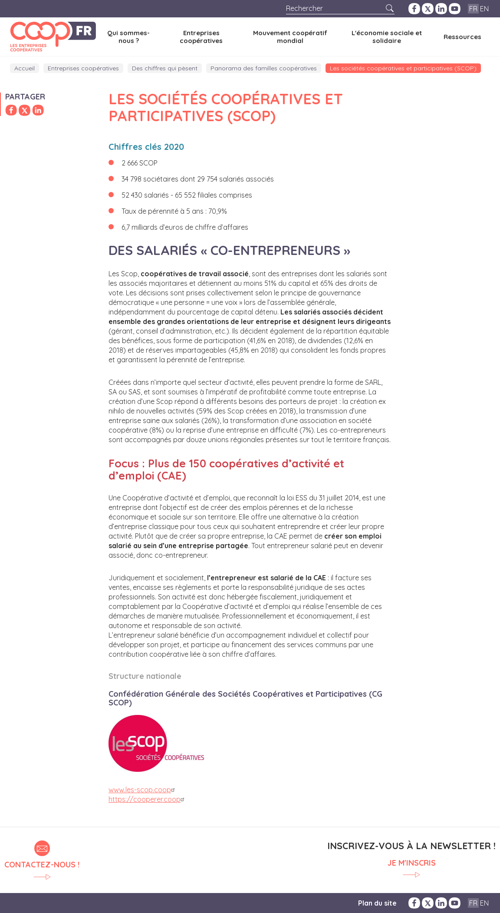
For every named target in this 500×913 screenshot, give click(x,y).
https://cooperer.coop (148, 799)
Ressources (462, 37)
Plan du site (377, 903)
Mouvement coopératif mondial (290, 36)
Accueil (24, 68)
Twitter (428, 8)
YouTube (455, 8)
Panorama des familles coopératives (264, 68)
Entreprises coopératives (201, 36)
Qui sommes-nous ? (128, 36)
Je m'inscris (412, 863)
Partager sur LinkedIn (38, 110)
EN (484, 8)
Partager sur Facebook (11, 110)
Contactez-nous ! (41, 865)
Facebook (414, 8)
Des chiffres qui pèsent (164, 68)
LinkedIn (441, 8)
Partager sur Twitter (24, 110)
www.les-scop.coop (143, 789)
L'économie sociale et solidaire (387, 36)
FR (473, 8)
